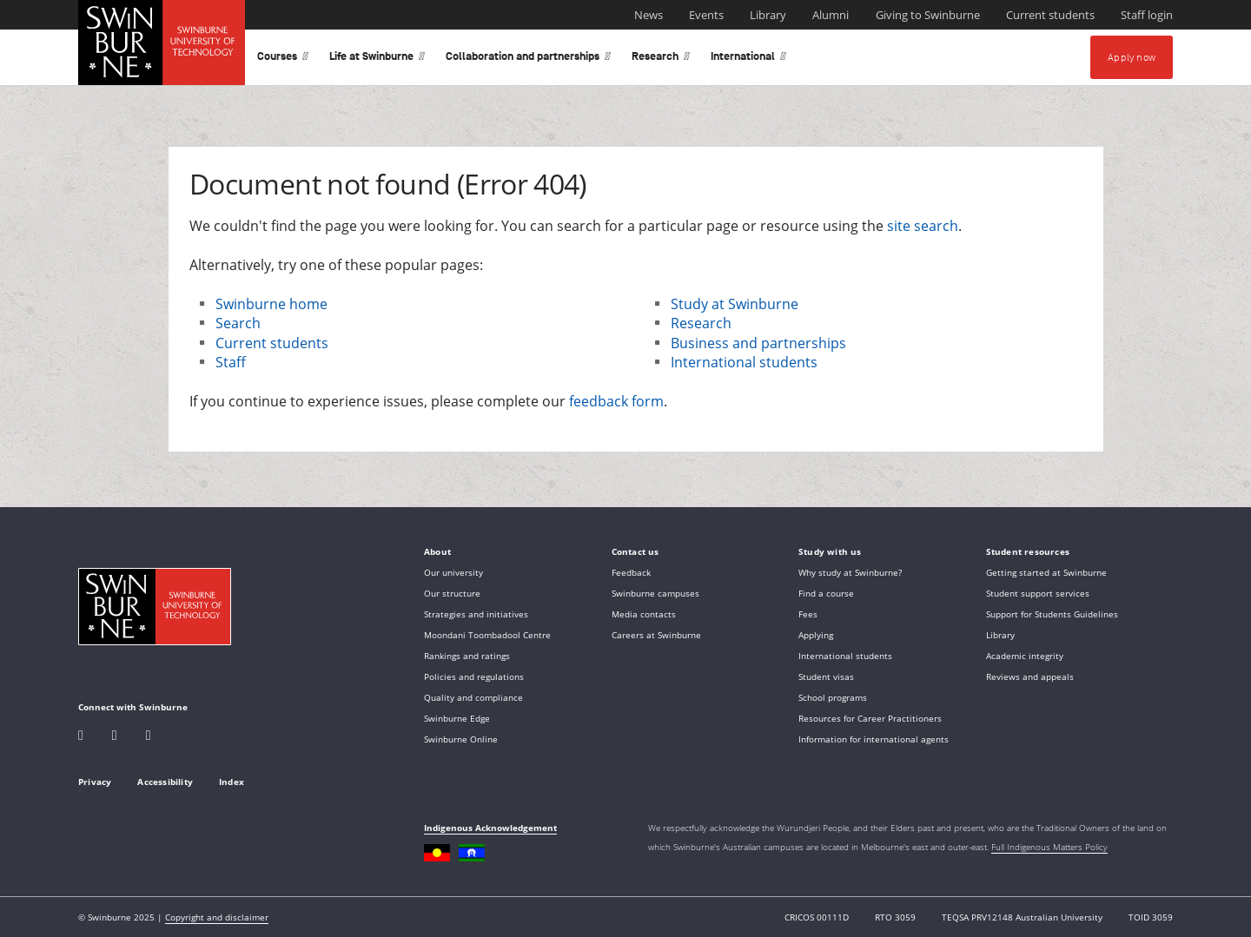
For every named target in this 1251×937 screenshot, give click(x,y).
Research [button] (661, 59)
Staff (230, 362)
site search (922, 225)
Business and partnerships (758, 343)
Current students (271, 343)
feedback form (616, 401)
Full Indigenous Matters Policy (1049, 847)
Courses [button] (282, 59)
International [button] (748, 59)
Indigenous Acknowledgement (490, 828)
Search (238, 323)
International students (744, 362)
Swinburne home (271, 303)
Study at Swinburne (734, 303)
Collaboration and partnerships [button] (528, 59)
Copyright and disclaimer (216, 917)
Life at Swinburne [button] (377, 59)
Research (701, 323)
